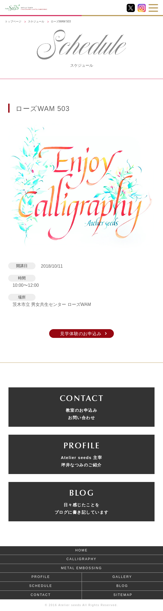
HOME (81, 550)
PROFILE (40, 577)
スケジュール (36, 21)
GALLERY (122, 577)
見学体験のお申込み (80, 333)
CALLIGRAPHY (81, 559)
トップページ (13, 21)
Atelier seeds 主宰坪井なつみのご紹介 (81, 461)
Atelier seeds (69, 605)
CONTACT (41, 595)
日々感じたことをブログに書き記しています (82, 508)
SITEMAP (123, 595)
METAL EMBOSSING (81, 568)
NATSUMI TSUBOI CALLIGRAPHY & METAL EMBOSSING (45, 7)
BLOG (122, 586)
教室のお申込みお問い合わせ (81, 414)
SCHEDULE (40, 586)
